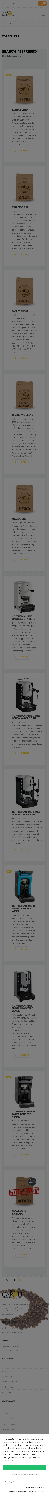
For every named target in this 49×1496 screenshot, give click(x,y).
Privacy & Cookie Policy (36, 1487)
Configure (10, 1481)
